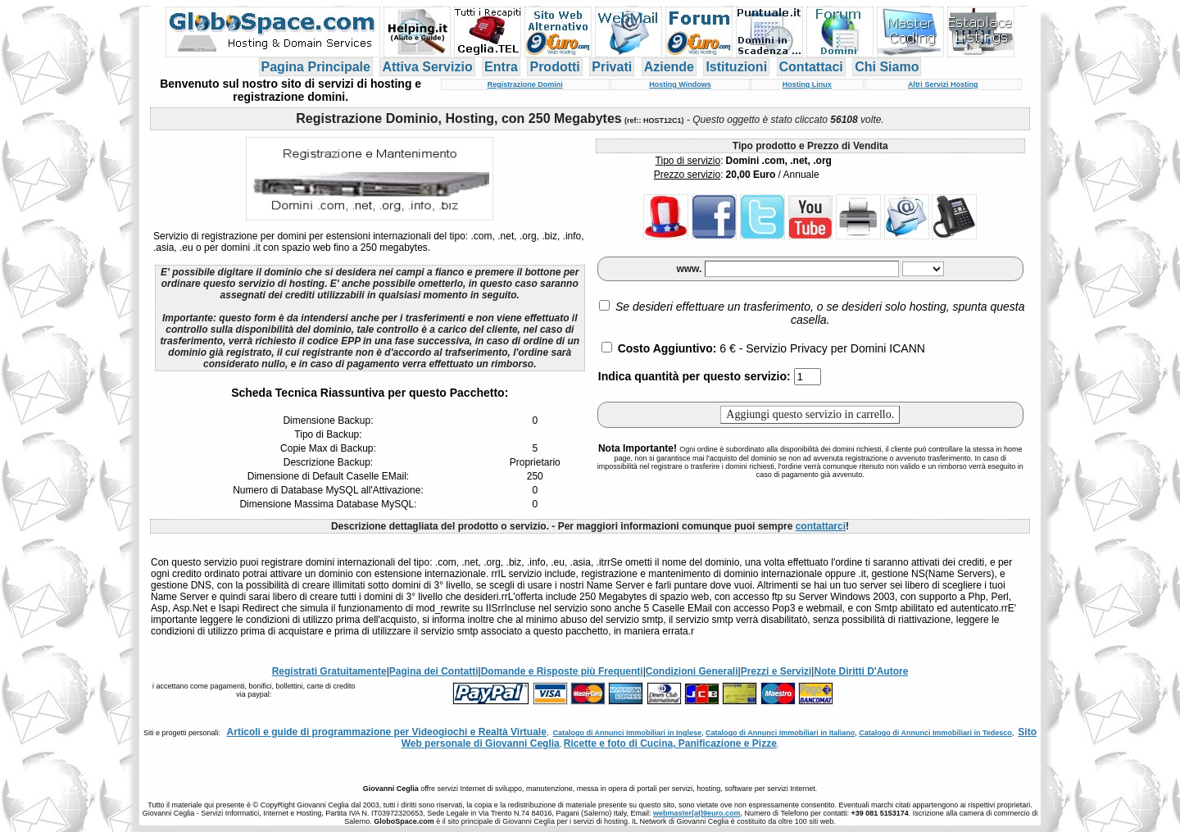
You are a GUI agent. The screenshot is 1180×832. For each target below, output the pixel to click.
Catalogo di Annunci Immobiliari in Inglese (626, 733)
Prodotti (554, 67)
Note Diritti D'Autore (861, 671)
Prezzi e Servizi (776, 671)
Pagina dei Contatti (434, 671)
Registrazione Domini (525, 84)
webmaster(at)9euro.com (697, 813)
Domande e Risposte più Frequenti (562, 671)
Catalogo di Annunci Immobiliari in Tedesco (935, 733)
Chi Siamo (887, 67)
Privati (612, 67)
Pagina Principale (315, 67)
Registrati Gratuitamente (329, 671)
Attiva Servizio (427, 67)
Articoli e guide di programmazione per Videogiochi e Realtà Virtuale (387, 732)
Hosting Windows (679, 84)
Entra (501, 67)
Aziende (669, 67)
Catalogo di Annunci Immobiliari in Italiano (780, 733)
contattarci (821, 526)
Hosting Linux (807, 84)
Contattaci (811, 67)
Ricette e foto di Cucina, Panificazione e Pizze (670, 743)
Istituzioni (736, 67)
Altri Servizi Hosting (943, 84)
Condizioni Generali (692, 671)
